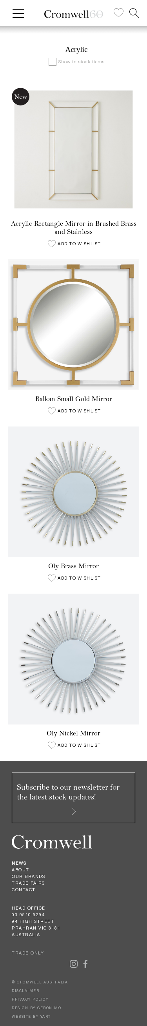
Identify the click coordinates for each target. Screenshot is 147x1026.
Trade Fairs (28, 883)
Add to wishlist (79, 243)
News (19, 863)
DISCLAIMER (25, 991)
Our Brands (28, 876)
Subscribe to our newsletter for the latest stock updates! (68, 798)
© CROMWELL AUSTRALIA (40, 982)
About (20, 869)
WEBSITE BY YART (31, 1016)
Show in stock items (77, 62)
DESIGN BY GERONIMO (36, 1008)
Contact (24, 889)
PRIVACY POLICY (30, 999)
